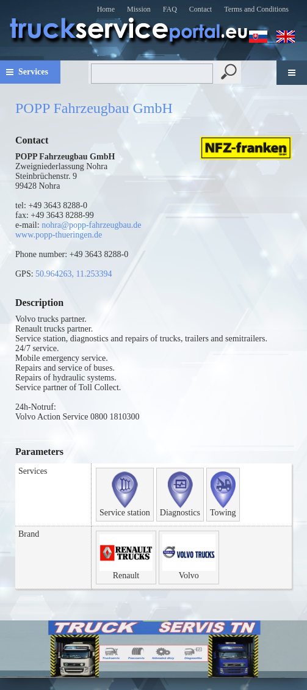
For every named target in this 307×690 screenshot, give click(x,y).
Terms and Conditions (256, 9)
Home (106, 9)
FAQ (170, 9)
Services (33, 71)
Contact (200, 9)
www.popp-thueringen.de (58, 234)
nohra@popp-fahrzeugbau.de (91, 225)
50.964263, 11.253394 (73, 273)
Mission (139, 9)
